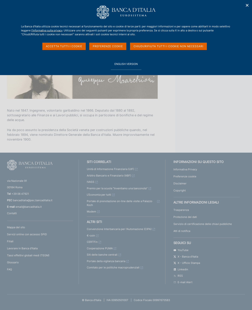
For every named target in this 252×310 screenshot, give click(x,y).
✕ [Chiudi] (247, 5)
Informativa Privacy (185, 169)
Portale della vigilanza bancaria (106, 261)
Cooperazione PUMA (100, 248)
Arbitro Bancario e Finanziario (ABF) (109, 175)
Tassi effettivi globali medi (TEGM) (28, 255)
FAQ (9, 269)
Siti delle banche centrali (102, 254)
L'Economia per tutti (99, 194)
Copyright (179, 190)
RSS (178, 275)
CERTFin (92, 242)
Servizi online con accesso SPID (27, 234)
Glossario (13, 262)
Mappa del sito (16, 227)
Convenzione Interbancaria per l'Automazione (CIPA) (119, 229)
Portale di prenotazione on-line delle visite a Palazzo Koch (119, 203)
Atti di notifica (181, 231)
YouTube (180, 250)
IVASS (90, 182)
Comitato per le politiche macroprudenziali (113, 267)
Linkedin (180, 269)
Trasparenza (181, 210)
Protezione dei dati (185, 217)
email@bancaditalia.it (29, 206)
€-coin (91, 235)
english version (126, 66)
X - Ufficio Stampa (186, 263)
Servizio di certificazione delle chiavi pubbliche (202, 224)
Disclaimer (180, 183)
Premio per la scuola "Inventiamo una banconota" (117, 188)
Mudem (91, 211)
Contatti (12, 213)
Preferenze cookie (184, 176)
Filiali (10, 241)
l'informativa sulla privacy (46, 30)
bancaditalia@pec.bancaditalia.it (32, 200)
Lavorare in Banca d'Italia (22, 248)
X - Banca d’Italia (185, 256)
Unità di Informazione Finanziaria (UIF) (110, 169)
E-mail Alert (182, 282)
